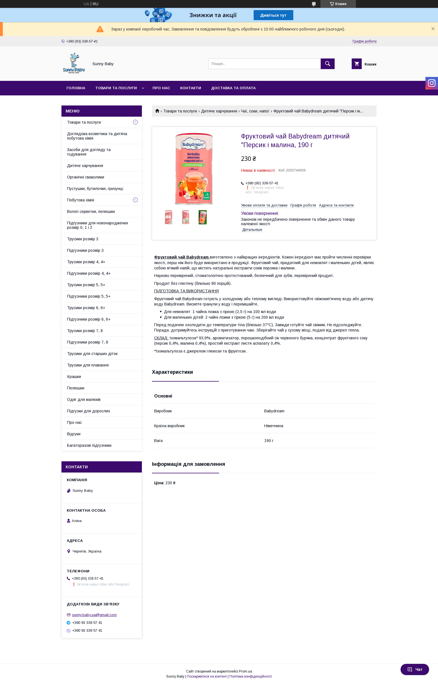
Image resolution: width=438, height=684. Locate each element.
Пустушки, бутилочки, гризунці (95, 188)
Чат (414, 669)
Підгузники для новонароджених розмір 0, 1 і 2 (97, 225)
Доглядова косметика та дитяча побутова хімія (97, 135)
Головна (75, 88)
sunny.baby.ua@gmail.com (94, 615)
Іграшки (74, 376)
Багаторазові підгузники (89, 445)
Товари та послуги (116, 88)
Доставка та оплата (233, 88)
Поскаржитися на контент (207, 676)
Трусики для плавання (88, 365)
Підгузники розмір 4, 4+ (89, 273)
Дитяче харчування (219, 111)
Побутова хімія (80, 200)
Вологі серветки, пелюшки (91, 211)
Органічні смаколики (85, 177)
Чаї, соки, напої (255, 111)
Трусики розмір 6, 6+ (86, 307)
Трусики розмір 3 (82, 239)
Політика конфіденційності (250, 676)
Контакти (190, 88)
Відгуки (73, 434)
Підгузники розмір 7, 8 (87, 342)
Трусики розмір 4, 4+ (86, 262)
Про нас (161, 88)
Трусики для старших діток (92, 353)
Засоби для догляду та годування (89, 151)
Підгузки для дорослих (88, 411)
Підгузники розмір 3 (85, 250)
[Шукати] (328, 63)
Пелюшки (75, 388)
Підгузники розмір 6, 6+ (89, 319)
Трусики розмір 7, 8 (85, 330)
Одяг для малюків (84, 399)
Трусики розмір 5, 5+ (86, 285)
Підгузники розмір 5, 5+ (89, 296)
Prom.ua (245, 671)
